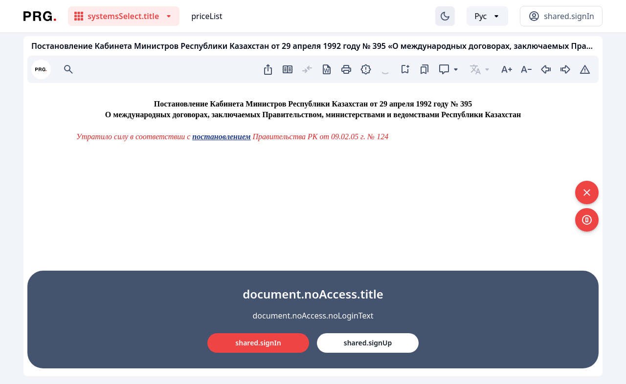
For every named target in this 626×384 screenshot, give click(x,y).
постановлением (221, 136)
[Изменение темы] (445, 16)
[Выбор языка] (487, 16)
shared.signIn (258, 342)
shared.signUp (368, 342)
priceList (206, 16)
